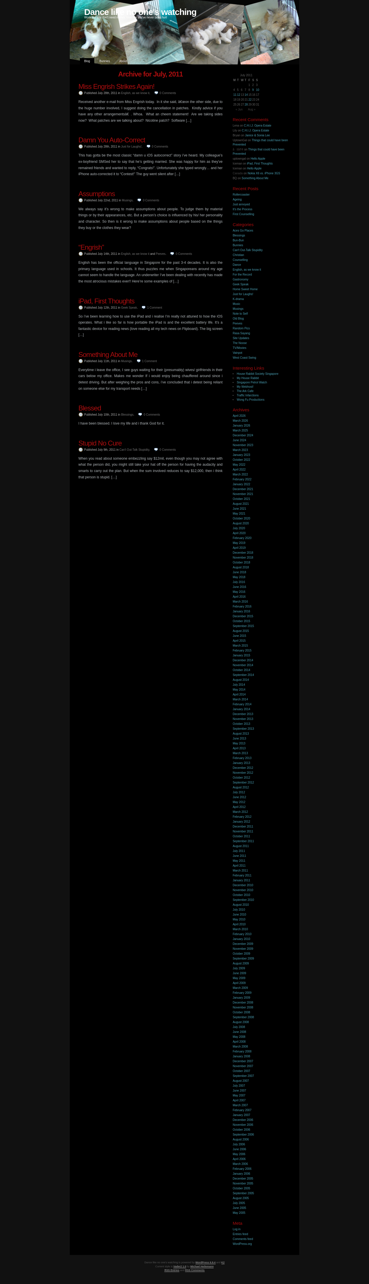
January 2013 (241, 763)
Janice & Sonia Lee (257, 135)
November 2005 (243, 1183)
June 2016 (239, 586)
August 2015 (241, 631)
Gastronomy (240, 279)
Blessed (89, 408)
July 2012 (239, 792)
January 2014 (241, 709)
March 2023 (240, 450)
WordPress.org (242, 1243)
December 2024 (243, 435)
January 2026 (241, 425)
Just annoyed (241, 204)
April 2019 (239, 547)
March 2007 (240, 1105)
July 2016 (239, 582)
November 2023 (243, 445)
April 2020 (239, 533)
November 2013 (243, 719)
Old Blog (238, 318)
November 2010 (243, 890)
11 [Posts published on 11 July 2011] (234, 94)
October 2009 (241, 953)
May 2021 (239, 513)
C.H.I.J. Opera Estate (257, 125)
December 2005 (243, 1178)
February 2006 (242, 1168)
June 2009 (239, 973)
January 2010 (241, 939)
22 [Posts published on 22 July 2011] (250, 99)
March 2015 (240, 645)
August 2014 (241, 679)
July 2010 (239, 909)
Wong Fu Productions (250, 399)
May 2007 (239, 1095)
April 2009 (239, 983)
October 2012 (241, 777)
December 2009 (243, 943)
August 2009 (241, 963)
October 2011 (241, 836)
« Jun (239, 109)
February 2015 (242, 650)
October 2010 (241, 895)
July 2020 (239, 528)
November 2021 (243, 494)
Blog (87, 61)
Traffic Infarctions (248, 395)
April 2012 (239, 807)
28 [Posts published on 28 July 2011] (246, 104)
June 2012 (239, 797)
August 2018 (241, 567)
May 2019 (239, 542)
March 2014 (240, 699)
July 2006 (239, 1144)
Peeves (160, 253)
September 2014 (243, 675)
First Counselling (243, 214)
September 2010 (243, 899)
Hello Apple (258, 158)
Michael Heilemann (202, 1266)
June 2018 (239, 572)
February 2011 (242, 875)
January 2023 (241, 454)
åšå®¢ (238, 149)
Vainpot (237, 352)
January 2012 (241, 821)
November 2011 (243, 831)
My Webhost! (245, 386)
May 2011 (239, 860)
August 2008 (241, 1022)
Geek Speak (129, 307)
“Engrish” (91, 247)
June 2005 (239, 1208)
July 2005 (239, 1203)
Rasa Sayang (241, 333)
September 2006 (243, 1134)
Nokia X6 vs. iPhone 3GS (264, 173)
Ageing (237, 199)
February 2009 (242, 992)
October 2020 (241, 518)
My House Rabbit (248, 378)
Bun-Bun (238, 240)
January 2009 (241, 997)
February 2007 (242, 1110)
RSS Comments (195, 1270)
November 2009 (243, 948)
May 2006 (239, 1154)
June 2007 (239, 1090)
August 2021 (241, 503)
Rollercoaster (241, 194)
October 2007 (241, 1071)
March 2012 (240, 811)
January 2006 (241, 1173)
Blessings (127, 414)
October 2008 (241, 1012)
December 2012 (243, 767)
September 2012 (243, 782)
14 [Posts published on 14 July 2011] (246, 94)
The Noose (240, 343)
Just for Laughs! (131, 146)
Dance (237, 264)
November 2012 (243, 772)
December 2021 (243, 489)
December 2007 (243, 1061)
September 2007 (243, 1075)
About (123, 61)
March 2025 (240, 430)
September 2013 (243, 728)
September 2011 (243, 841)
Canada (238, 173)
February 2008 (242, 1051)
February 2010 (242, 934)
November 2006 (243, 1124)
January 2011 (241, 880)
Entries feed (240, 1234)
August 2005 (241, 1198)
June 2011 (239, 855)
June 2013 (239, 738)
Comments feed (243, 1239)
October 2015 (241, 621)
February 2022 (242, 479)
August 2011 (241, 846)
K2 (223, 1262)
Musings (127, 200)
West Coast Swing (244, 357)
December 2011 (243, 826)
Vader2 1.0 (179, 1266)
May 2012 (239, 802)
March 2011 (240, 870)
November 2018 (243, 557)
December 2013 (243, 714)
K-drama (238, 299)
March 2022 (240, 474)
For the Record (242, 274)
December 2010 (243, 885)
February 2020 (242, 538)
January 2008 (241, 1056)
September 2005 (243, 1193)
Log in (236, 1229)
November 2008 (243, 1007)
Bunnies (104, 61)
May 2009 (239, 978)
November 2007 (243, 1066)
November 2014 (243, 665)
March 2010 (240, 929)
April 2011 (239, 865)
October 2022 (241, 459)
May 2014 (239, 689)
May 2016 (239, 591)
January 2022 (241, 484)
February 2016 (242, 606)
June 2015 (239, 635)
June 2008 (239, 1031)
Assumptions (96, 194)
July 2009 (239, 968)
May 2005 (239, 1212)
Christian (238, 255)
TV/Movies (239, 347)
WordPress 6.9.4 (205, 1262)
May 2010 (239, 919)
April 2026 (239, 415)
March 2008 (240, 1046)
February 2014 (242, 704)
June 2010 (239, 914)
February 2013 (242, 758)
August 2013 (241, 733)
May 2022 (239, 464)
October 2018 (241, 562)
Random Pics (241, 328)
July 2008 (239, 1027)
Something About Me (108, 354)
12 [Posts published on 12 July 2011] (238, 94)
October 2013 (241, 723)
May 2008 (239, 1036)
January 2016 (241, 611)
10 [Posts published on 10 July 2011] (257, 89)
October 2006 (241, 1129)
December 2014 (243, 660)
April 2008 (239, 1041)
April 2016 (239, 596)
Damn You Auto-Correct (111, 140)
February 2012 (242, 816)
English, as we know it (135, 93)
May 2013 (239, 743)
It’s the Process (242, 209)
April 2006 (239, 1159)
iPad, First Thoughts (106, 301)
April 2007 (239, 1100)
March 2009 (240, 987)
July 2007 (239, 1085)
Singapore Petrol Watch (252, 382)
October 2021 (241, 498)
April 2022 (239, 469)
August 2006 (241, 1139)
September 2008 (243, 1017)
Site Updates (241, 338)
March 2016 (240, 601)
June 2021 (239, 508)
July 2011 (239, 851)
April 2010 (239, 924)
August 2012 (241, 787)
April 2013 (239, 748)
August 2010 (241, 904)
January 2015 (241, 655)
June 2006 (239, 1149)
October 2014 (241, 670)
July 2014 (239, 684)
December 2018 (243, 552)
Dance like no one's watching (140, 12)
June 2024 (239, 440)
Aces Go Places (243, 230)
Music (236, 303)
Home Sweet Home (245, 289)
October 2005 (241, 1188)
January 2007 (241, 1115)
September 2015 (243, 626)
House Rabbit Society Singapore (257, 373)
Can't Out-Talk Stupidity (134, 449)
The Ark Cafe (245, 391)
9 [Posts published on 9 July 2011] (253, 89)
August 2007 (241, 1080)
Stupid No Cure (100, 443)
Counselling (240, 259)
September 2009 (243, 958)
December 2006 (243, 1119)
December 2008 (243, 1002)
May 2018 (239, 577)
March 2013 (240, 753)
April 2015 (239, 640)
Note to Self (240, 313)
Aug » (251, 109)
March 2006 (240, 1163)
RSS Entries (171, 1270)
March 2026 (240, 420)
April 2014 (239, 694)
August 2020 (241, 523)
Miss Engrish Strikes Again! (116, 86)
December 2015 (243, 616)
